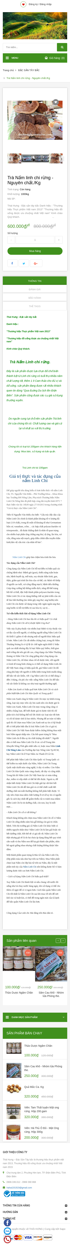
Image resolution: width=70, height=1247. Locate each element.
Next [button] (61, 158)
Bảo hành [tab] (34, 297)
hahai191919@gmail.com (19, 1187)
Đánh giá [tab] (35, 289)
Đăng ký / (34, 4)
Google (36, 263)
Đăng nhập (46, 4)
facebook (12, 263)
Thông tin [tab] (34, 281)
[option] (14, 158)
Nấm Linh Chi (19, 557)
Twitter (24, 263)
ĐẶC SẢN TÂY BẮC (29, 70)
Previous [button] (9, 158)
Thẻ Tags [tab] (35, 306)
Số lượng (12, 233)
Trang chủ (8, 70)
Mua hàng (35, 251)
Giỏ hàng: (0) (57, 57)
